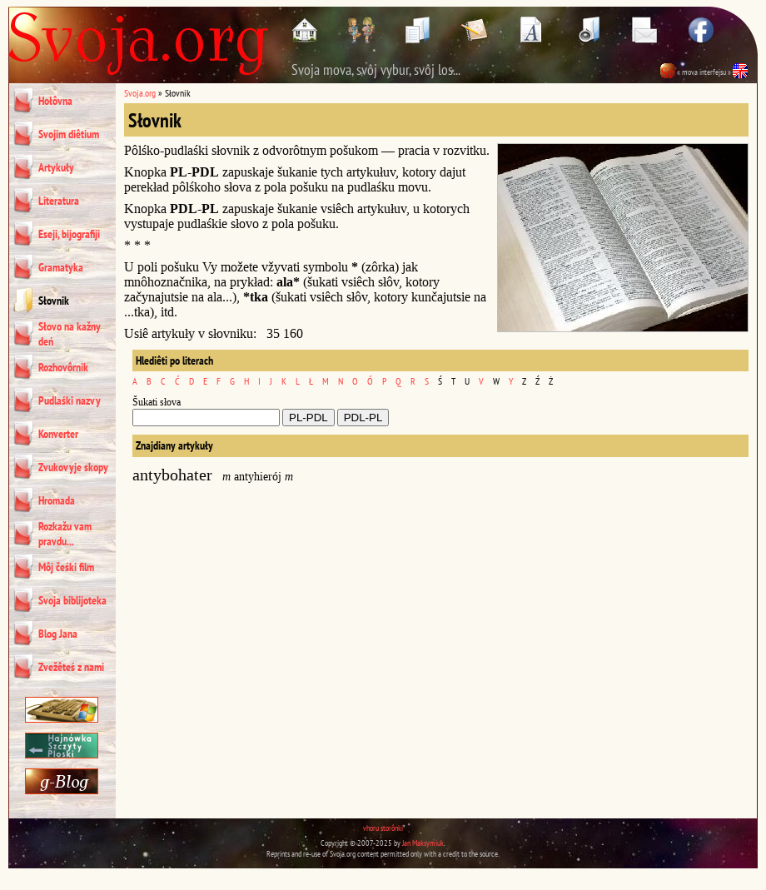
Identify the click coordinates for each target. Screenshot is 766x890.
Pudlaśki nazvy (69, 400)
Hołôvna (55, 100)
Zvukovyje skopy (73, 467)
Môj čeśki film (66, 566)
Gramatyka (60, 267)
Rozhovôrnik (63, 367)
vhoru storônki (383, 828)
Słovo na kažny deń (69, 334)
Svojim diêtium (68, 134)
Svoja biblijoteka (72, 600)
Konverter (58, 433)
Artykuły (56, 167)
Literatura (58, 200)
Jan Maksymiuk (423, 843)
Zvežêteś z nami (71, 666)
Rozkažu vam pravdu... (65, 534)
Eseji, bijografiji (69, 233)
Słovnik (53, 300)
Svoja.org (140, 93)
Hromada (56, 500)
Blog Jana (57, 633)
